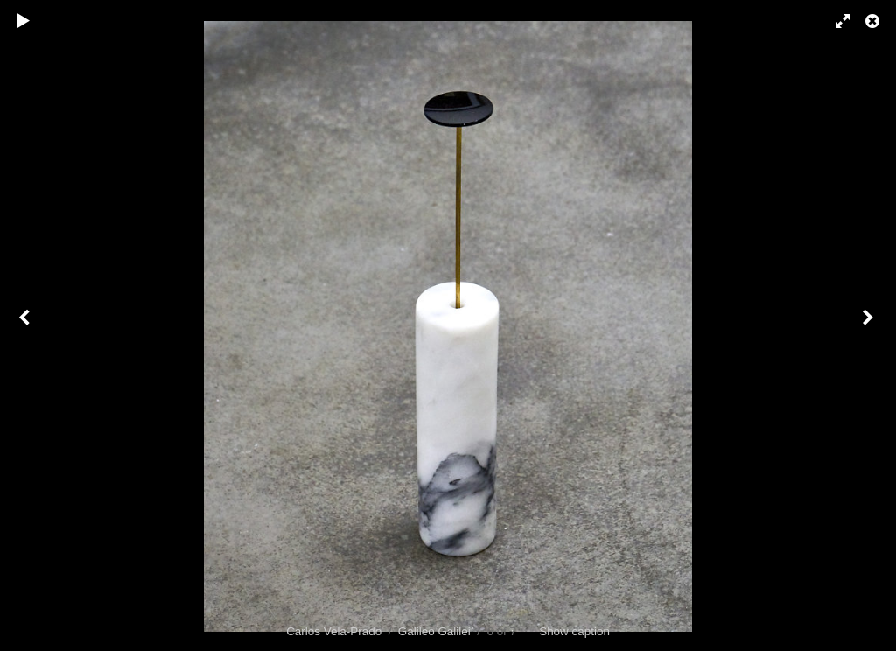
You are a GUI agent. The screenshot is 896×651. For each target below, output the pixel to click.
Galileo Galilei (434, 631)
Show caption (574, 631)
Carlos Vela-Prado (334, 631)
